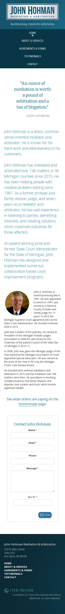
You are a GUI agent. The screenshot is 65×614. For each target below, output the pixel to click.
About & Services (15, 566)
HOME (32, 33)
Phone (32, 456)
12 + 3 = (32, 497)
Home (7, 563)
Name (32, 430)
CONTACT (32, 64)
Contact (10, 577)
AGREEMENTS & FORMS (32, 48)
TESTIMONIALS (32, 56)
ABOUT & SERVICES (33, 41)
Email (32, 443)
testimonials (28, 404)
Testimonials (13, 573)
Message (32, 468)
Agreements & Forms (18, 570)
